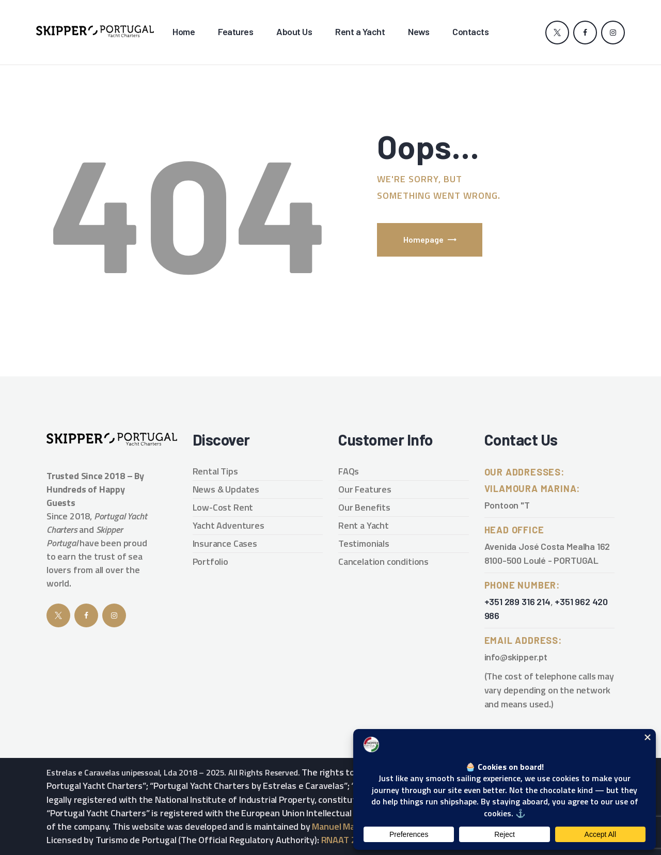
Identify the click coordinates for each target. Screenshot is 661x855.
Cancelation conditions (383, 561)
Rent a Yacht (363, 525)
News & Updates (226, 489)
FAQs (348, 471)
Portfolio (210, 561)
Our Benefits (364, 507)
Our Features (364, 489)
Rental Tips (215, 471)
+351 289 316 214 (517, 601)
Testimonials (363, 543)
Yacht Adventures (228, 525)
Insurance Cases (225, 543)
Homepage (423, 239)
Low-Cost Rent (223, 507)
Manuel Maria (338, 826)
